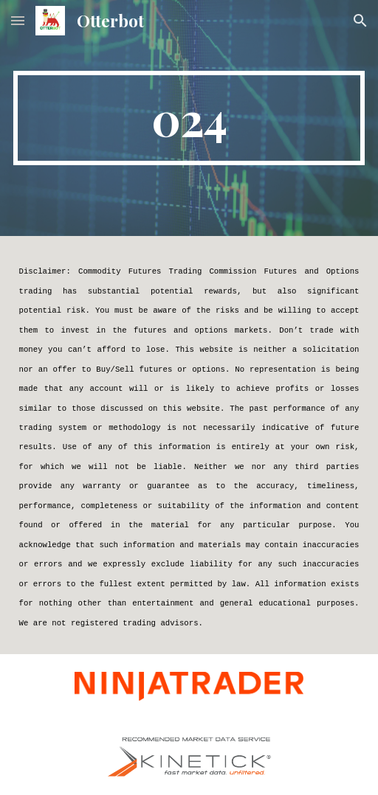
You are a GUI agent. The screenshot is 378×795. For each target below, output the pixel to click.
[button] (17, 20)
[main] (189, 118)
